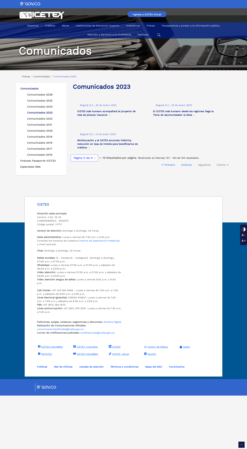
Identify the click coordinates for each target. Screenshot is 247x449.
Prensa (151, 25)
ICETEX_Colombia (85, 400)
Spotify (149, 407)
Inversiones (133, 25)
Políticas (42, 420)
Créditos (50, 25)
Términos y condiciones (124, 420)
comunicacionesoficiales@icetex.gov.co (60, 382)
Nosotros (32, 25)
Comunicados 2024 (40, 106)
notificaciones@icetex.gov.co (97, 386)
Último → (223, 225)
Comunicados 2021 (39, 124)
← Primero (168, 225)
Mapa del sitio (153, 420)
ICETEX (114, 400)
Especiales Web (30, 166)
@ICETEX (44, 407)
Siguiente (204, 225)
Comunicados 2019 (39, 136)
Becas (65, 25)
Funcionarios (176, 420)
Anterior (186, 225)
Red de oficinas (63, 420)
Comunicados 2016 (39, 154)
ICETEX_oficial (118, 407)
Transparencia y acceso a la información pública (191, 25)
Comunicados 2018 (39, 142)
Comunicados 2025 (39, 100)
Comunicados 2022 (39, 118)
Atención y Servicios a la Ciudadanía (109, 34)
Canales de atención (91, 420)
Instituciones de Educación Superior (98, 25)
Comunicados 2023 (39, 112)
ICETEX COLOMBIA (50, 400)
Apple (184, 400)
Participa (143, 34)
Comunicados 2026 (40, 94)
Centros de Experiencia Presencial (99, 294)
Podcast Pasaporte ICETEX (38, 160)
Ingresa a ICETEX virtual (147, 14)
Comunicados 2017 (39, 148)
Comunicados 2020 (40, 130)
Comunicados (29, 88)
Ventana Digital (112, 375)
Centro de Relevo (155, 400)
